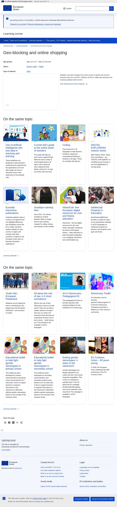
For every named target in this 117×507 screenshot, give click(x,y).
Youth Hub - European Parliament (12, 296)
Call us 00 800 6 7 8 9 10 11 (51, 467)
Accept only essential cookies (102, 499)
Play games (51, 40)
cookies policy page (39, 498)
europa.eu (18, 468)
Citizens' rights (32, 66)
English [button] (67, 8)
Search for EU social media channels (54, 486)
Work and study (94, 40)
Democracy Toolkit (101, 293)
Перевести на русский (18, 24)
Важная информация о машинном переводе (44, 24)
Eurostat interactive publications (12, 210)
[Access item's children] (44, 40)
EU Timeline (61, 40)
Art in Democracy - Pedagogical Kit (73, 295)
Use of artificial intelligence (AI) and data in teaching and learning (14, 151)
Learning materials (35, 40)
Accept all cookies (81, 499)
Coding (66, 145)
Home (6, 40)
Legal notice (84, 473)
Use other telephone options (51, 470)
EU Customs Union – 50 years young (100, 360)
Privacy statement (86, 445)
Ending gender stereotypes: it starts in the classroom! (70, 361)
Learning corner (8, 46)
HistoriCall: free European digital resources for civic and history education (72, 213)
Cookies (82, 476)
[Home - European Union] (13, 8)
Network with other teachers (77, 40)
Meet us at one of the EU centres (52, 476)
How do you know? (41, 1)
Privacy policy (84, 470)
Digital (41, 66)
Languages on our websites (89, 467)
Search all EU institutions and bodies (93, 486)
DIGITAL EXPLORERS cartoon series (98, 148)
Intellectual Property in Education (97, 210)
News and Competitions (18, 40)
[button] (5, 422)
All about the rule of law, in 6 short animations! (43, 296)
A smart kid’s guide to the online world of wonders (44, 148)
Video (29, 71)
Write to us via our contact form (52, 473)
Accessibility (6, 450)
